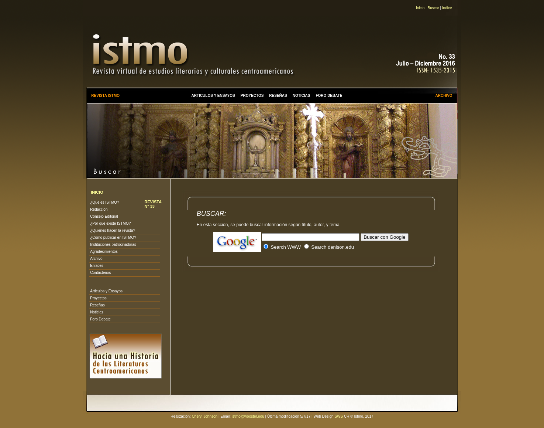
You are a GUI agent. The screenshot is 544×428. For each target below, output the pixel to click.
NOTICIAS (301, 96)
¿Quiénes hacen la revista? (112, 230)
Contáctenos (100, 273)
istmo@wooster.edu (248, 416)
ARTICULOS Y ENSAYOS (213, 96)
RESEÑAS (278, 96)
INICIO (97, 192)
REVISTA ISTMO (105, 96)
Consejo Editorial (104, 216)
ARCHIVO (443, 96)
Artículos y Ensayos (106, 291)
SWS (338, 416)
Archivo (96, 259)
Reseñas (97, 305)
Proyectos (98, 298)
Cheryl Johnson (204, 416)
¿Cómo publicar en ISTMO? (113, 237)
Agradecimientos (103, 251)
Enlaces (96, 266)
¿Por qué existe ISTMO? (110, 223)
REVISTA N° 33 (152, 204)
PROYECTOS (252, 96)
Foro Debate (100, 319)
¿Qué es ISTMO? (104, 202)
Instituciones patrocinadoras (113, 244)
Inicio (420, 8)
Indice (447, 8)
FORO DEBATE (329, 96)
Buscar (433, 8)
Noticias (96, 312)
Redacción (98, 209)
